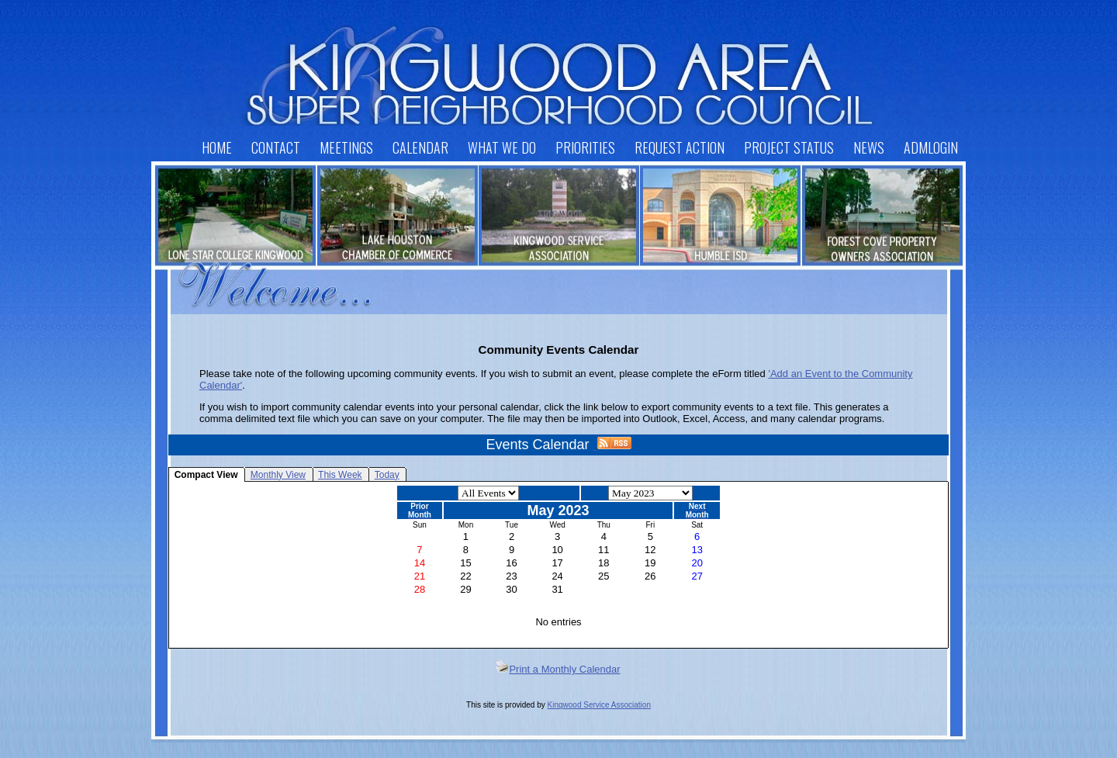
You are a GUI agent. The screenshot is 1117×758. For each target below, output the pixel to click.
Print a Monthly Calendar (558, 669)
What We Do (502, 147)
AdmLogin (931, 147)
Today (387, 474)
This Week (339, 474)
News (868, 147)
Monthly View (278, 474)
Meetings (346, 147)
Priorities (585, 147)
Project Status (789, 147)
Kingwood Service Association (599, 705)
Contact (275, 147)
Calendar (420, 147)
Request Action (679, 147)
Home (217, 147)
